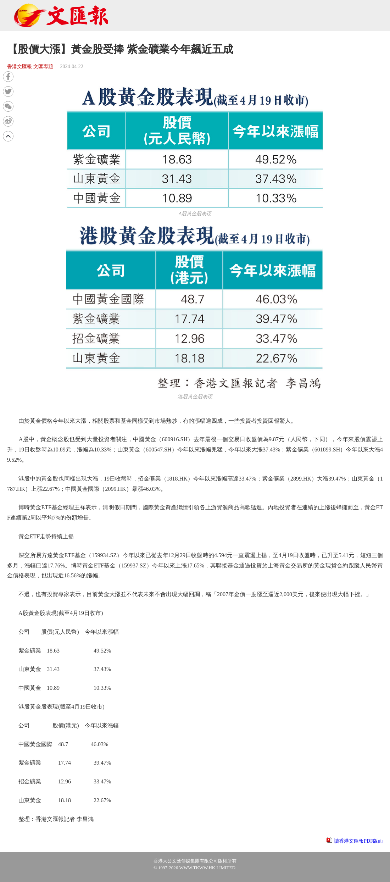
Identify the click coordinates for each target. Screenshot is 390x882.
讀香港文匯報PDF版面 (358, 841)
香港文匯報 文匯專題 (30, 66)
